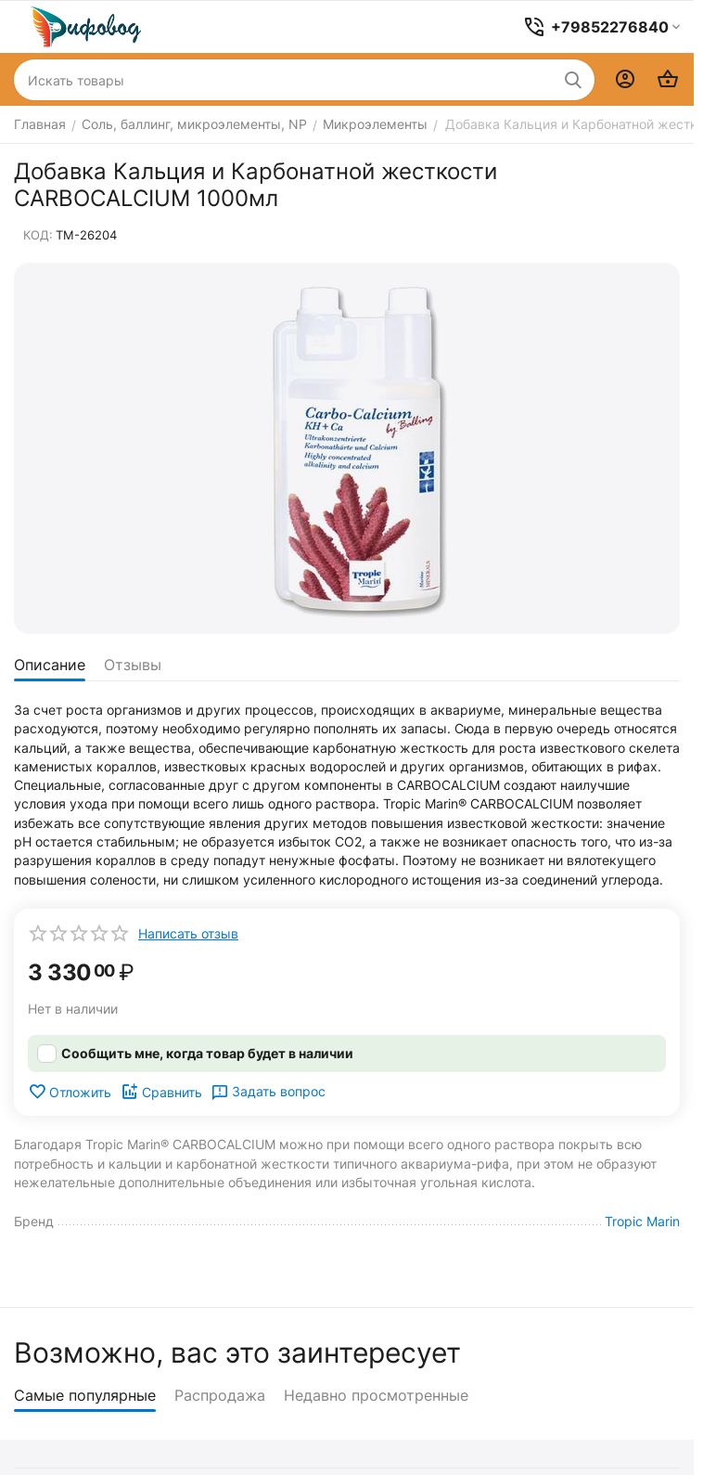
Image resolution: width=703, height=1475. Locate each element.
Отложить (69, 1091)
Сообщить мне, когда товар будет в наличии (207, 1053)
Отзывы (132, 664)
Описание (49, 664)
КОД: (38, 234)
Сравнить (161, 1091)
